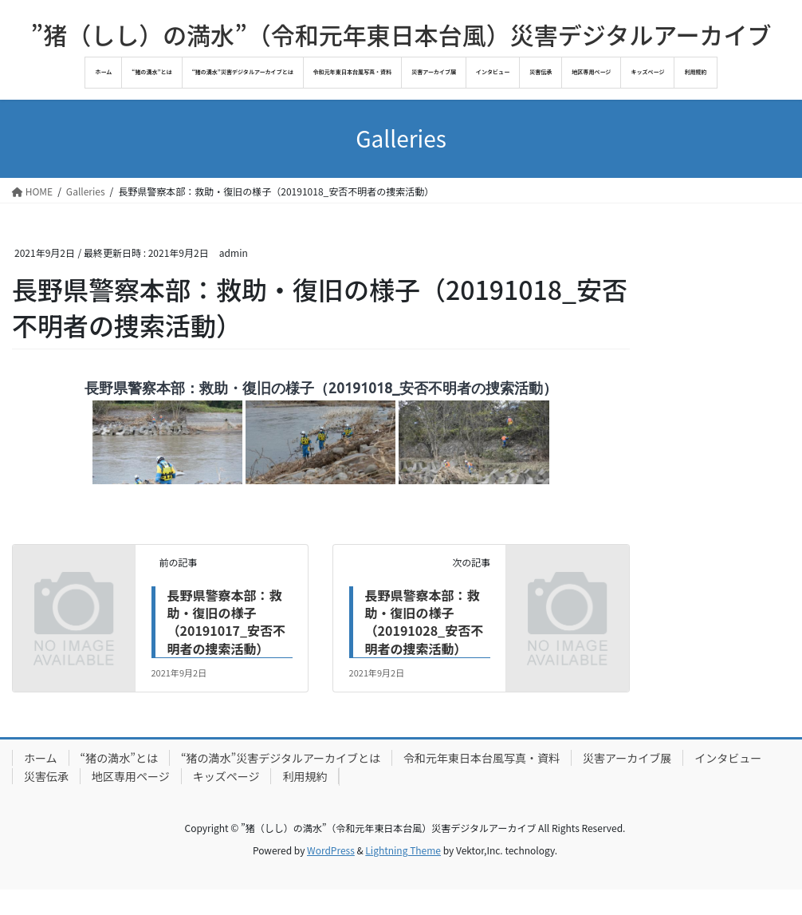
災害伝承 (46, 776)
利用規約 (304, 776)
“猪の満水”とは (119, 758)
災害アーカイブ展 (627, 758)
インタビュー (727, 758)
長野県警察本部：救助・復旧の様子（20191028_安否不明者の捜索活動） (424, 622)
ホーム (40, 758)
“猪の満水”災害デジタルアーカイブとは (280, 758)
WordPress (331, 850)
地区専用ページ (131, 776)
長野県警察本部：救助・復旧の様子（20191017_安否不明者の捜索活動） (226, 622)
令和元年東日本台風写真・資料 (481, 758)
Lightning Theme (403, 850)
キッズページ (226, 776)
